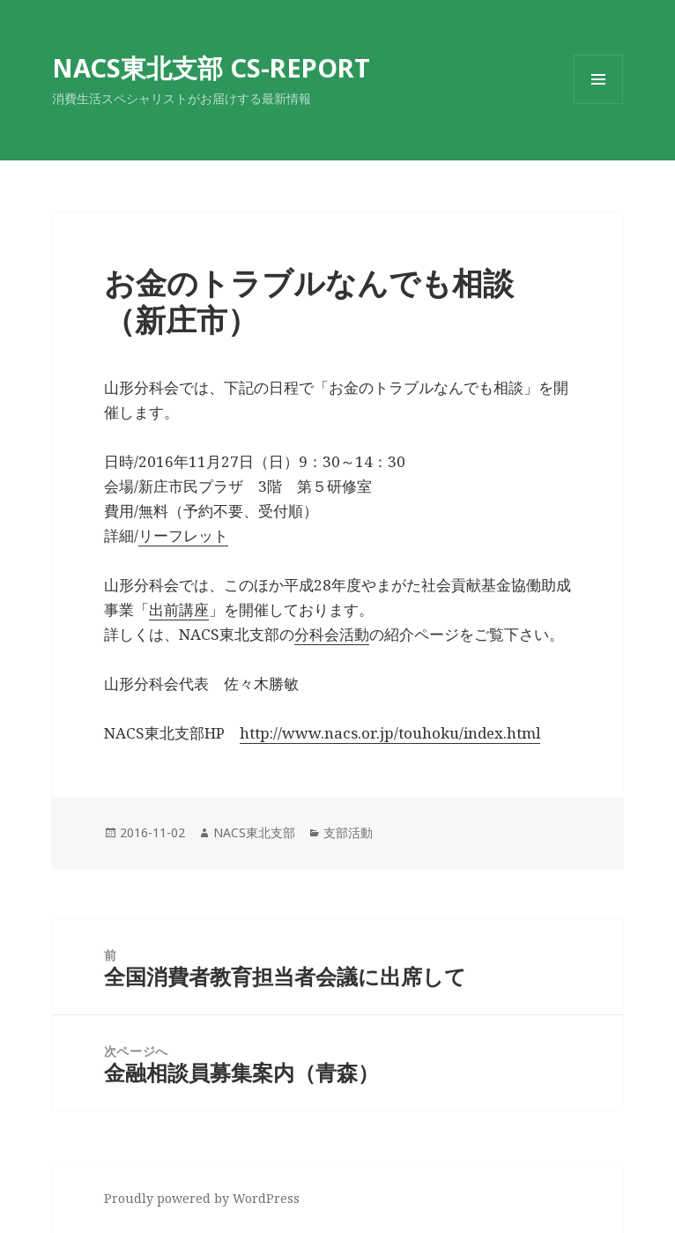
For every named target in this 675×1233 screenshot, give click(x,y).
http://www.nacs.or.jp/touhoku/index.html (390, 733)
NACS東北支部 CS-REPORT (211, 67)
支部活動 (348, 832)
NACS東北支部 (254, 832)
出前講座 (179, 609)
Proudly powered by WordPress (202, 1198)
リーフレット (183, 535)
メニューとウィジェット (598, 103)
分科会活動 (331, 634)
